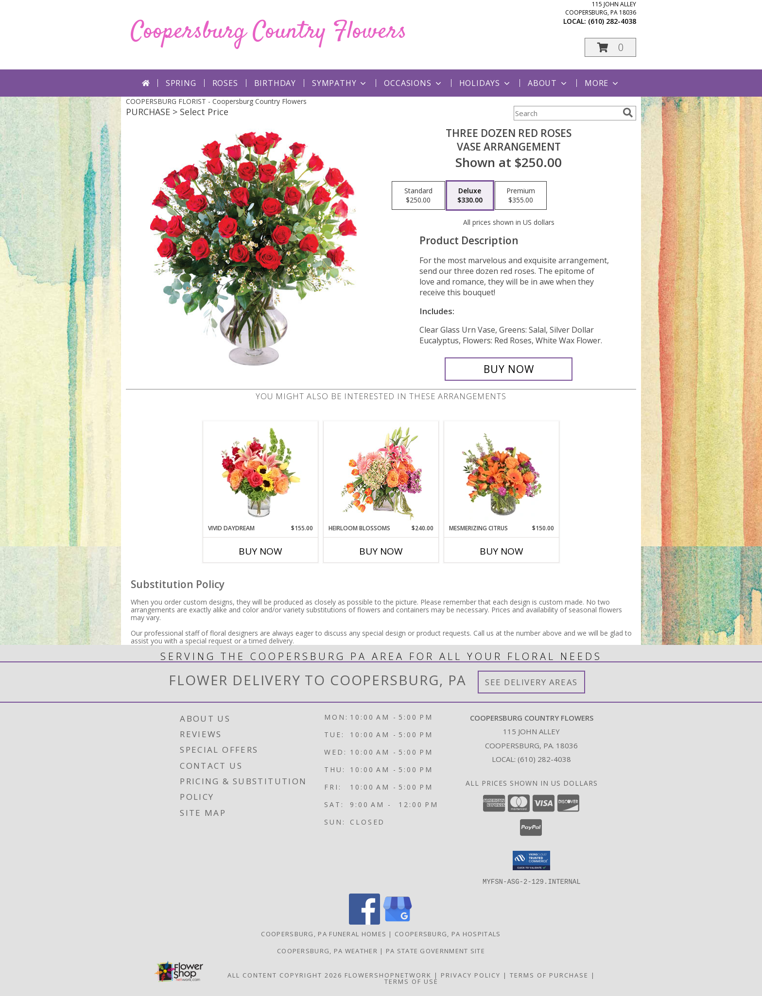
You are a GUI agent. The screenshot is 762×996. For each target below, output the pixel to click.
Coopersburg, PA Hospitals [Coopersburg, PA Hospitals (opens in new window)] (448, 933)
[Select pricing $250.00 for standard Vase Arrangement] (418, 196)
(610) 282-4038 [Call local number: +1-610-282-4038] (612, 21)
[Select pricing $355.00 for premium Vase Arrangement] (520, 196)
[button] (610, 47)
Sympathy (340, 83)
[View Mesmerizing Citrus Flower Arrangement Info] (501, 472)
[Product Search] (566, 113)
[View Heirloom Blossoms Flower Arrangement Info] (381, 472)
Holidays (485, 83)
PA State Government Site (435, 950)
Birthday (275, 83)
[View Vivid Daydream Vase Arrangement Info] (260, 472)
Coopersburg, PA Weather (327, 950)
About (548, 83)
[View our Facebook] (364, 921)
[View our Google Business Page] (397, 921)
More (602, 83)
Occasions (413, 83)
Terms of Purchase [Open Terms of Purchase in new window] (549, 974)
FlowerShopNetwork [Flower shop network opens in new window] (388, 974)
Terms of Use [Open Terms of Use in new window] (411, 981)
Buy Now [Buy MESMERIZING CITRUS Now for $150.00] (501, 551)
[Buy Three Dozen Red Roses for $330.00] (508, 369)
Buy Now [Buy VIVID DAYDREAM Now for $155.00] (260, 551)
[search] (628, 112)
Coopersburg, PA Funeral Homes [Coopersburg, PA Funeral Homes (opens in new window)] (323, 933)
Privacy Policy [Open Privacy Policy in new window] (471, 974)
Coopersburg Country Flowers (269, 32)
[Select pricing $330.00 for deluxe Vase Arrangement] (470, 196)
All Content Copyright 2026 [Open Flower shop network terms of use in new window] (284, 974)
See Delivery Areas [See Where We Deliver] (531, 682)
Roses (225, 83)
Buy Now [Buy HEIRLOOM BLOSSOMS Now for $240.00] (381, 551)
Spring (181, 83)
